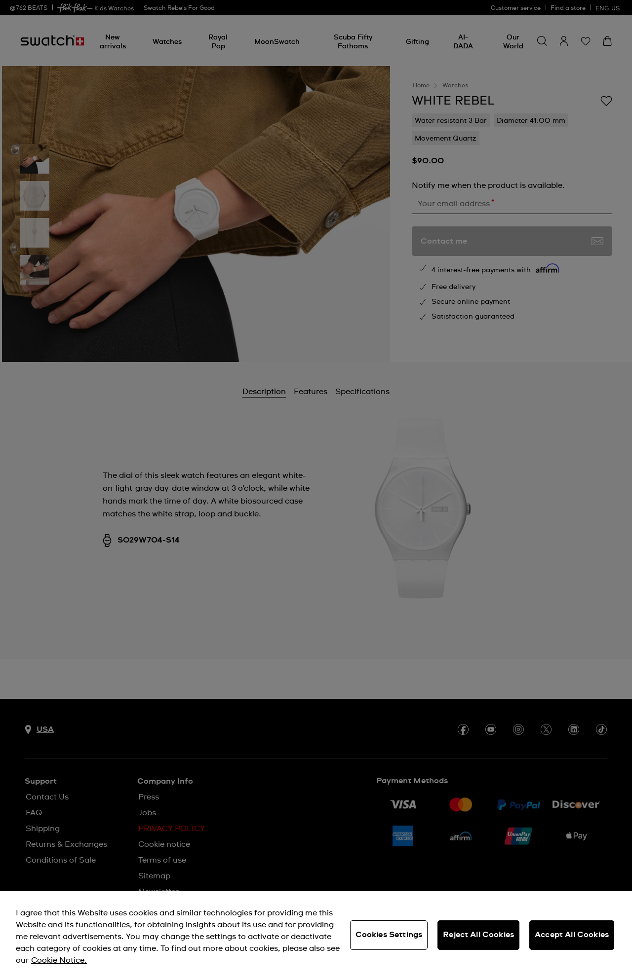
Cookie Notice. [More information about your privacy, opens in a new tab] (59, 960)
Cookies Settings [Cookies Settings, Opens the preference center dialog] (389, 935)
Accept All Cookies (572, 935)
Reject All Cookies (478, 935)
